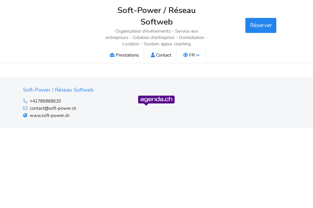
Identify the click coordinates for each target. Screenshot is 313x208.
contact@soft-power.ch (53, 108)
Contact (161, 55)
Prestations (124, 55)
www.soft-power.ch (49, 115)
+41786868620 (45, 101)
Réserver (261, 25)
